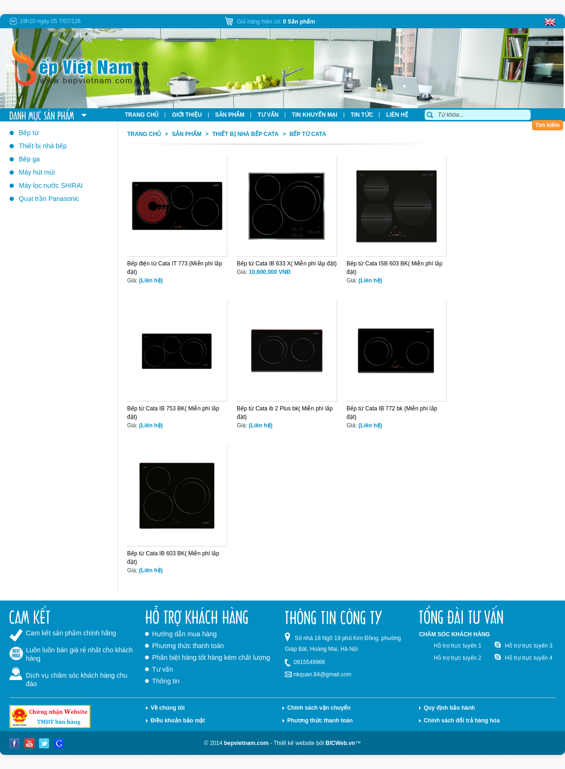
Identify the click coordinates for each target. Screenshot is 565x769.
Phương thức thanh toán (188, 645)
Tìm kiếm (547, 125)
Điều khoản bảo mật (178, 720)
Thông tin (165, 681)
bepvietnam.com (246, 743)
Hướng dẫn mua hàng (184, 634)
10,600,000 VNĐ (270, 272)
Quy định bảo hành (449, 708)
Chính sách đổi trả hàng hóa (462, 720)
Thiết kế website (294, 743)
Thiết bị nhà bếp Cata (245, 134)
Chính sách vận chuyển (319, 708)
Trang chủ (144, 134)
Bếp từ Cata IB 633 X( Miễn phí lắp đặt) (287, 263)
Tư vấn (162, 669)
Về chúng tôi (168, 708)
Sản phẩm (187, 134)
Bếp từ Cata (308, 134)
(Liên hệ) (150, 280)
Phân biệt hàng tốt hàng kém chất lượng (211, 657)
